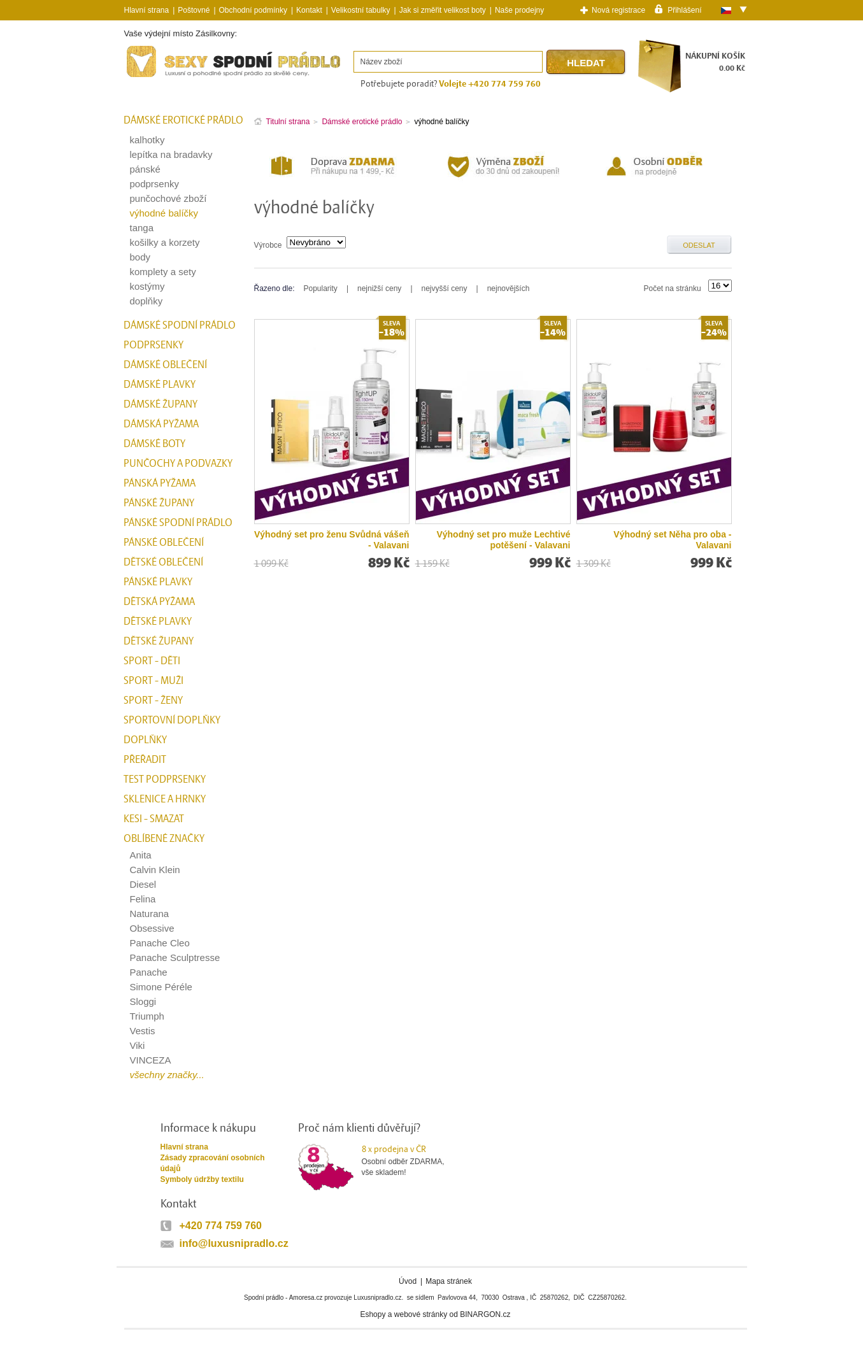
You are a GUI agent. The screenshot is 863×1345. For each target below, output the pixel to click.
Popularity (321, 288)
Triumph (147, 1016)
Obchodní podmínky (253, 10)
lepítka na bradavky (171, 154)
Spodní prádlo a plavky (159, 77)
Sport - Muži (153, 681)
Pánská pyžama (160, 483)
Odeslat (699, 245)
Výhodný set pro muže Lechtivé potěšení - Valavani (503, 539)
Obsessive (152, 928)
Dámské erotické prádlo (183, 120)
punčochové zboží (168, 198)
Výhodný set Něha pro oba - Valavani (672, 539)
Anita (141, 855)
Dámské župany (160, 404)
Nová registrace (618, 10)
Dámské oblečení (165, 365)
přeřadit (145, 760)
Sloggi (143, 1001)
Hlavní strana (184, 1146)
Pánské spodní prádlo (178, 523)
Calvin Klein (155, 869)
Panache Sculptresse (175, 957)
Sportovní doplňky (172, 720)
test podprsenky (165, 779)
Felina (143, 899)
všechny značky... (167, 1074)
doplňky (146, 301)
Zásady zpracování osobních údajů (212, 1163)
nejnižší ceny (379, 288)
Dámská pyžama (161, 424)
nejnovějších (508, 288)
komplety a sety (163, 271)
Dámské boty (154, 444)
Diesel (143, 884)
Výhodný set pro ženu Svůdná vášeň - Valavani (332, 539)
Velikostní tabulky (360, 10)
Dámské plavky (160, 385)
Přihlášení (684, 9)
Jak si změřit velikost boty (442, 10)
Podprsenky (153, 345)
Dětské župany (159, 641)
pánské (145, 169)
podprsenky (155, 184)
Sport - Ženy (153, 700)
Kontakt (309, 10)
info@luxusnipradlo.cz (234, 1243)
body (140, 257)
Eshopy (372, 1314)
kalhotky (147, 140)
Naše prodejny (519, 10)
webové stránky (420, 1314)
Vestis (142, 1030)
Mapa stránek (448, 1281)
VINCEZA (150, 1060)
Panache (149, 972)
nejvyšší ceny (444, 288)
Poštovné (194, 10)
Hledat (586, 62)
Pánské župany (159, 503)
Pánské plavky (158, 582)
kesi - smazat (154, 819)
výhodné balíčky (164, 213)
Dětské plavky (158, 621)
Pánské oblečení (164, 542)
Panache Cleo (160, 943)
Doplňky (145, 740)
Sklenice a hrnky (165, 799)
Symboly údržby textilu (202, 1179)
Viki (137, 1045)
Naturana (149, 913)
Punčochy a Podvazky (178, 464)
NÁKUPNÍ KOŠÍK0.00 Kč (715, 62)
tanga (142, 227)
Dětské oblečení (163, 562)
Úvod (408, 1281)
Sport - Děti (152, 661)
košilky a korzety (165, 242)
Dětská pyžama (159, 602)
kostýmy (147, 286)
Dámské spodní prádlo (180, 325)
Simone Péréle (161, 987)
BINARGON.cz (485, 1314)
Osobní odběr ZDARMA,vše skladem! (411, 1160)
